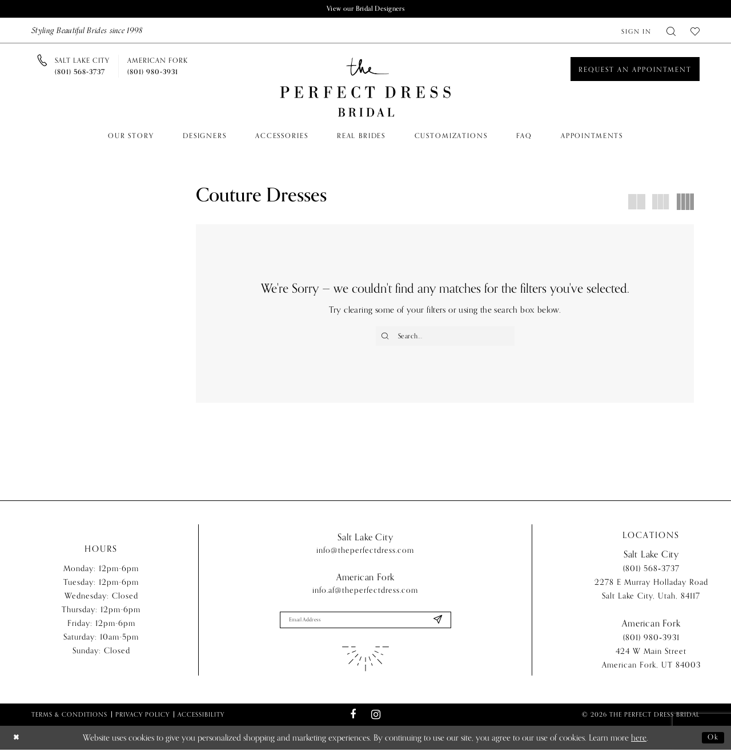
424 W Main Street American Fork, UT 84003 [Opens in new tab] (651, 663)
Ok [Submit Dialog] (711, 744)
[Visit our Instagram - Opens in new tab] (375, 721)
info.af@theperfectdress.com (365, 594)
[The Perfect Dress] (365, 89)
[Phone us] (82, 67)
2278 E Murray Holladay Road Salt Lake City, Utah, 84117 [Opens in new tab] (651, 594)
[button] (636, 31)
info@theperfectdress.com (365, 554)
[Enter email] (365, 625)
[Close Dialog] (18, 744)
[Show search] (671, 31)
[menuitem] (636, 31)
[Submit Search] (386, 337)
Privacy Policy (142, 720)
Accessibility (201, 720)
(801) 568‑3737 (651, 573)
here (638, 744)
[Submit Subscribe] (436, 625)
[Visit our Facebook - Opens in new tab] (353, 720)
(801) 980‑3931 (651, 642)
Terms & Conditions (69, 720)
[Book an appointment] (635, 70)
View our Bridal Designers (365, 9)
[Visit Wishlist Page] (695, 31)
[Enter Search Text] (445, 337)
